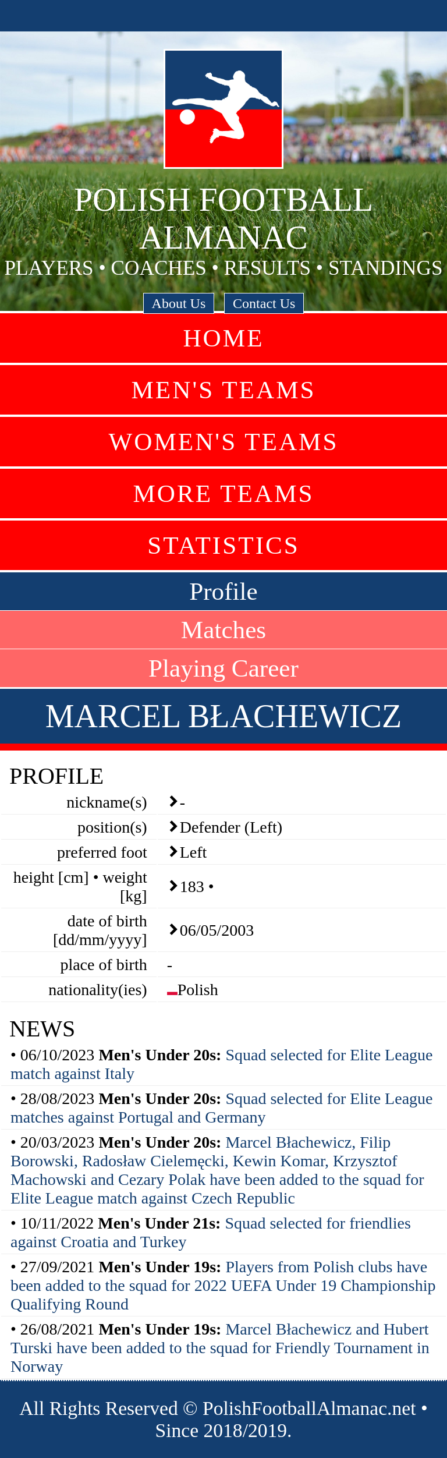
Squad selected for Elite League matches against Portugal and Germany (221, 1107)
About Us (179, 303)
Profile (223, 591)
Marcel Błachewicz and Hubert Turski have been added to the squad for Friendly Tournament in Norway (220, 1347)
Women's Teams (223, 441)
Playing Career (223, 668)
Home (223, 338)
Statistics (223, 545)
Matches (223, 629)
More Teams (223, 493)
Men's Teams (223, 390)
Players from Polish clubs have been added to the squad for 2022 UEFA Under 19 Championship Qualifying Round (222, 1285)
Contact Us (264, 303)
